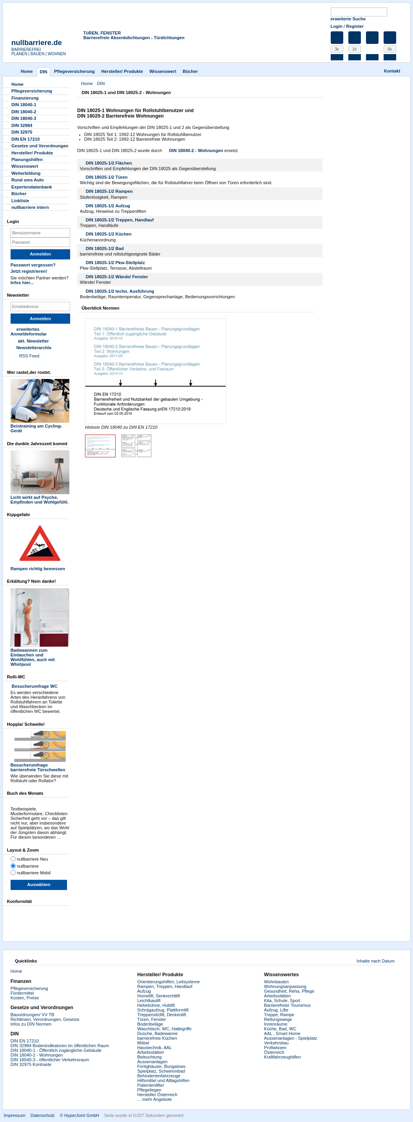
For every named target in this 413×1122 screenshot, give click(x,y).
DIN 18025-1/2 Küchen (109, 234)
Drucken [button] (317, 93)
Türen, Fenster (151, 1019)
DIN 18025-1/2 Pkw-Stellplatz (115, 262)
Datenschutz (43, 1115)
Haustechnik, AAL (154, 1047)
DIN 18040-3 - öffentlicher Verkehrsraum (50, 1059)
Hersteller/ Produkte (122, 71)
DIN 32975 (22, 132)
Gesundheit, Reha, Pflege (289, 991)
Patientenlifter (150, 1085)
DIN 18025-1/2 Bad (105, 248)
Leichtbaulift (149, 1000)
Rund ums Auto (27, 180)
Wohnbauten (276, 981)
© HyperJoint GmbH (79, 1115)
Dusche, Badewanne (157, 1033)
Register (355, 26)
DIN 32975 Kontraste (31, 1064)
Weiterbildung (25, 173)
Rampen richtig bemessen (40, 566)
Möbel (143, 1042)
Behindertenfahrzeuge (158, 1075)
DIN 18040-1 (23, 104)
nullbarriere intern (30, 207)
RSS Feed (29, 355)
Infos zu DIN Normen (31, 1024)
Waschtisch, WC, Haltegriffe (164, 1028)
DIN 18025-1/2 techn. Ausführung (120, 291)
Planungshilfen (27, 159)
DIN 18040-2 (23, 111)
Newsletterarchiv (34, 347)
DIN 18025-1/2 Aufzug (108, 205)
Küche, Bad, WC (280, 1028)
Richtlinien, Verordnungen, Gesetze (45, 1019)
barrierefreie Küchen (157, 1038)
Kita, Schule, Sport (282, 1000)
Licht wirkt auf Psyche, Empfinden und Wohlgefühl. (40, 497)
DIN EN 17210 (25, 139)
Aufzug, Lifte (276, 1010)
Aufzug (144, 991)
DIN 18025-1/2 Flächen (109, 163)
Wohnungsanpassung (285, 986)
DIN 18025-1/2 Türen (107, 177)
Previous (92, 371)
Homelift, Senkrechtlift (158, 995)
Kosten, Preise (25, 997)
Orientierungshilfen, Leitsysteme (168, 981)
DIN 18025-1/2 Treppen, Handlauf (120, 220)
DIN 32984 (22, 125)
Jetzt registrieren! (29, 271)
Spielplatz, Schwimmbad (161, 1071)
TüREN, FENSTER (102, 33)
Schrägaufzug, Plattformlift (162, 1010)
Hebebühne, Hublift (156, 1005)
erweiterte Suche (348, 18)
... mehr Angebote (154, 1099)
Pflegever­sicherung (74, 71)
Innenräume (276, 1024)
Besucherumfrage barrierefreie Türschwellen (40, 765)
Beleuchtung (149, 1057)
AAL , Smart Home (282, 1033)
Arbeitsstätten (150, 1052)
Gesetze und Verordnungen (39, 145)
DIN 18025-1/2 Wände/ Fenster (117, 276)
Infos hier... (22, 282)
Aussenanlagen (152, 1061)
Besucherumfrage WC (34, 686)
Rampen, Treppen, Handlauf (164, 986)
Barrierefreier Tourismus (287, 1005)
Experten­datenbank (31, 187)
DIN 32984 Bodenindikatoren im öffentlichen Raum (60, 1045)
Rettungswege (278, 1019)
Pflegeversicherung (29, 988)
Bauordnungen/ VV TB (32, 1014)
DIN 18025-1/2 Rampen (109, 191)
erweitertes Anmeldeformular (29, 331)
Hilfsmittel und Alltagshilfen (163, 1080)
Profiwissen (275, 1047)
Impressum (14, 1115)
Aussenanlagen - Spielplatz (290, 1038)
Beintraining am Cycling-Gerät (40, 426)
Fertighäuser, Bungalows (161, 1066)
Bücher (190, 71)
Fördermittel (22, 993)
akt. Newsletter (33, 341)
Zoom (156, 371)
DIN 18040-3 (23, 118)
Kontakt (392, 71)
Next (219, 371)
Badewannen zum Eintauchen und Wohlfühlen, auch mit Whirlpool (40, 655)
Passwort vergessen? (33, 265)
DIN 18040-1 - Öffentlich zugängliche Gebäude (56, 1050)
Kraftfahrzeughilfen (282, 1057)
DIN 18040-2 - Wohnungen (196, 150)
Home (27, 71)
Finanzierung (25, 98)
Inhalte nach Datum (376, 961)
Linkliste (20, 200)
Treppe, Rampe (279, 1014)
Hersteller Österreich (157, 1094)
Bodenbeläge (150, 1024)
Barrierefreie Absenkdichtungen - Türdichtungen (134, 37)
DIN (43, 71)
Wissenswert (162, 71)
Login (336, 26)
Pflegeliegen (149, 1090)
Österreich (274, 1052)
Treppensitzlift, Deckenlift (161, 1014)
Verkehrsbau (276, 1042)
